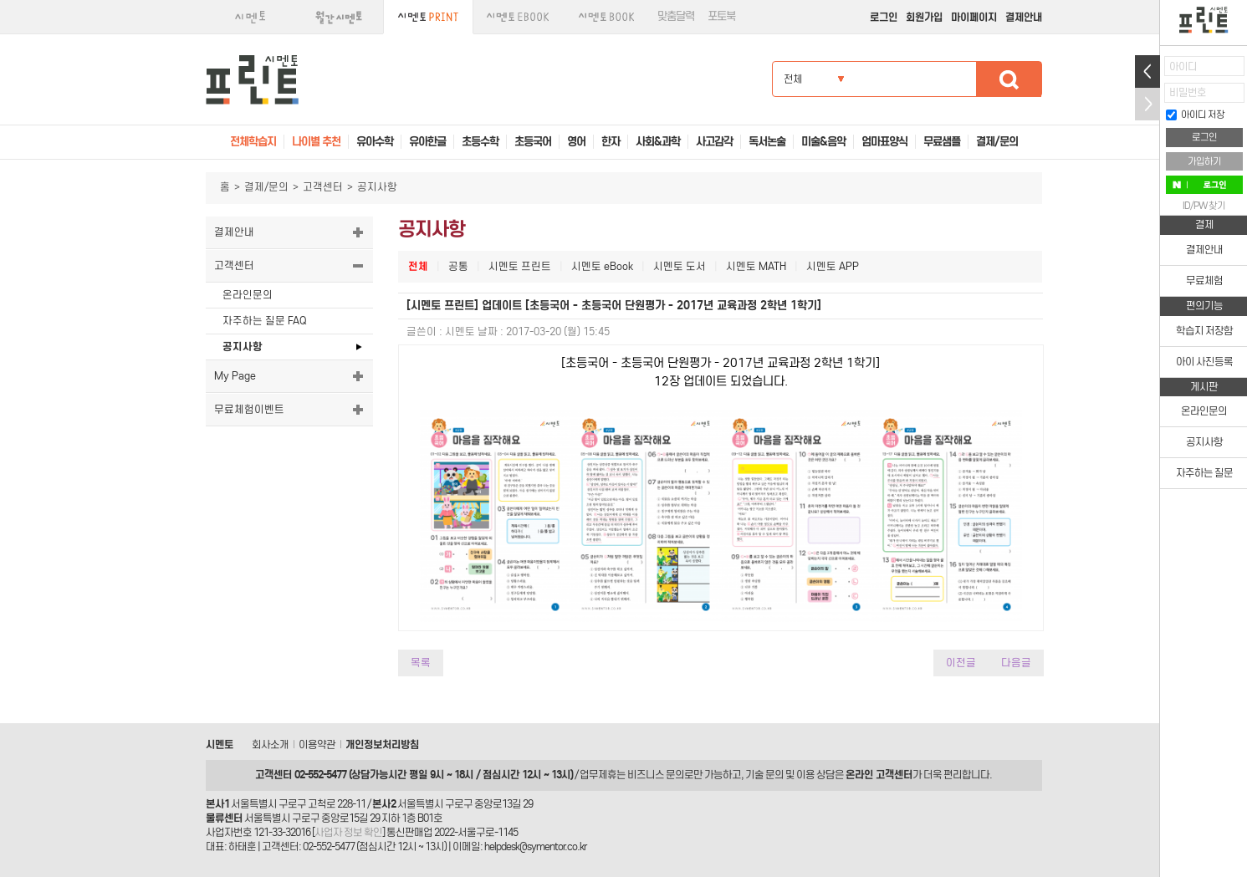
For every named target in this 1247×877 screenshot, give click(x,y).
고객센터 (323, 187)
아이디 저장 (1195, 114)
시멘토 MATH (756, 266)
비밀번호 (1187, 92)
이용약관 (317, 744)
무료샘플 (941, 142)
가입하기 (1204, 161)
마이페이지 (974, 17)
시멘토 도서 (679, 266)
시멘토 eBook (602, 266)
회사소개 (270, 744)
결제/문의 (266, 187)
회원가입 (924, 17)
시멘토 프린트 (519, 266)
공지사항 (242, 346)
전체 (418, 266)
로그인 (883, 17)
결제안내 (1023, 17)
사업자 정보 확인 (348, 832)
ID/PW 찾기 (1204, 206)
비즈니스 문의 (655, 774)
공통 (458, 266)
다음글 (1016, 662)
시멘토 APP (832, 266)
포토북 (721, 16)
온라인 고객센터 (879, 774)
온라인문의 (247, 294)
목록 (421, 662)
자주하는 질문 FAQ (264, 320)
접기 (1147, 104)
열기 (1147, 71)
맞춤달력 (675, 16)
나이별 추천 (316, 142)
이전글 (961, 662)
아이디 (1183, 66)
